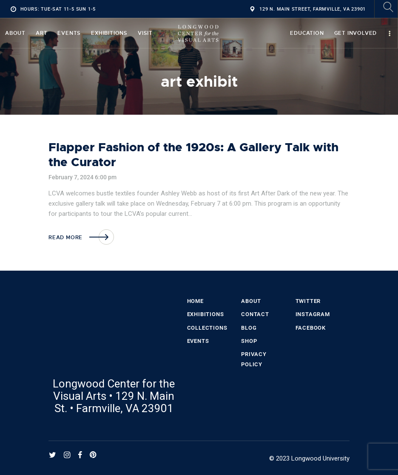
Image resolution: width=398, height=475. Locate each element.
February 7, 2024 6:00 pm (82, 177)
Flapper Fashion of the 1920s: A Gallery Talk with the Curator (193, 155)
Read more (65, 237)
